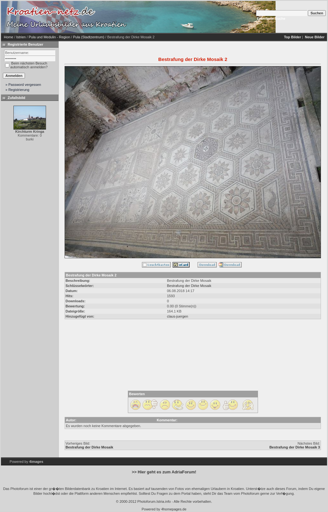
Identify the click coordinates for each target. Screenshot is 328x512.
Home (8, 37)
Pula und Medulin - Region (49, 37)
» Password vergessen (23, 85)
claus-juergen (177, 316)
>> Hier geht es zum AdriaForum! (164, 472)
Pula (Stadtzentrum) (88, 37)
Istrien (21, 37)
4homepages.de (173, 509)
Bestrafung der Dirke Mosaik (189, 286)
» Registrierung (17, 90)
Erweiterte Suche (271, 18)
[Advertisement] (164, 25)
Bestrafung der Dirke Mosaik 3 (294, 447)
